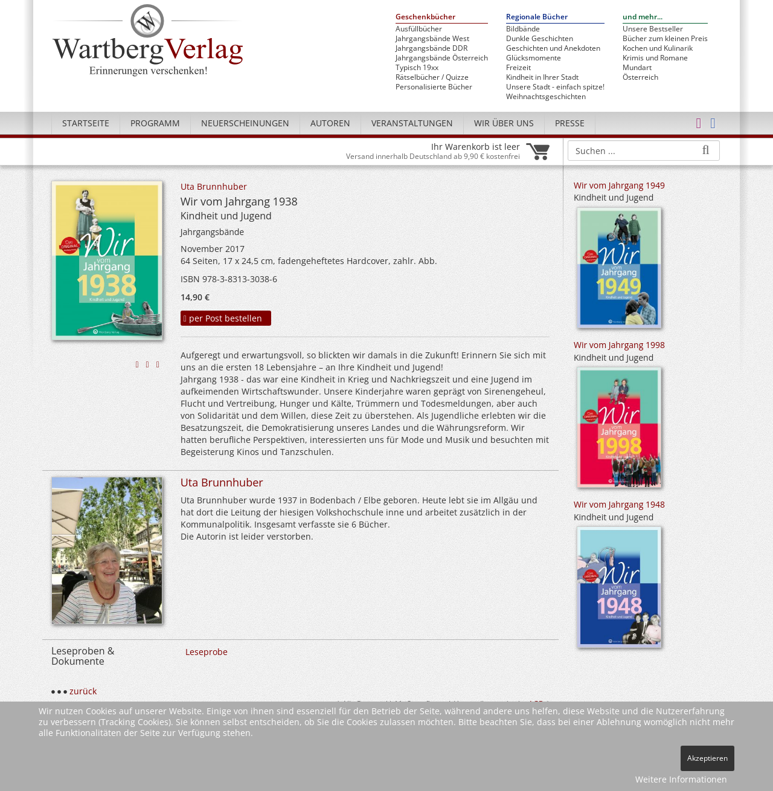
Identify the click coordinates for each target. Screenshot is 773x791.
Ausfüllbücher (419, 29)
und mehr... (642, 17)
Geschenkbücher (425, 17)
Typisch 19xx (417, 67)
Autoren (330, 123)
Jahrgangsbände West (432, 38)
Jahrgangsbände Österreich (442, 58)
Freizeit (518, 67)
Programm (155, 123)
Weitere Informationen (681, 779)
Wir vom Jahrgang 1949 (619, 185)
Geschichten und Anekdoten (553, 48)
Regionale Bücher (537, 17)
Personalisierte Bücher (434, 87)
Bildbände (523, 29)
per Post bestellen (223, 318)
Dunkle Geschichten (539, 38)
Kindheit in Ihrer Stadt (542, 77)
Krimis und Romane (655, 58)
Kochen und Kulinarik (658, 48)
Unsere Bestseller (653, 29)
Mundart (637, 67)
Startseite (85, 123)
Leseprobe (206, 651)
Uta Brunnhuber (214, 186)
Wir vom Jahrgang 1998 (619, 344)
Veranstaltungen (412, 123)
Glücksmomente (533, 58)
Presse (570, 123)
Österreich (640, 77)
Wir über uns (504, 123)
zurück (83, 691)
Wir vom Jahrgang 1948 (619, 504)
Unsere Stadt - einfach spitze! (555, 87)
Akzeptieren (707, 758)
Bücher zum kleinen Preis (665, 38)
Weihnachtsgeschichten (546, 96)
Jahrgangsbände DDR (431, 48)
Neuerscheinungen (245, 123)
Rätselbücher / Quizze (432, 77)
